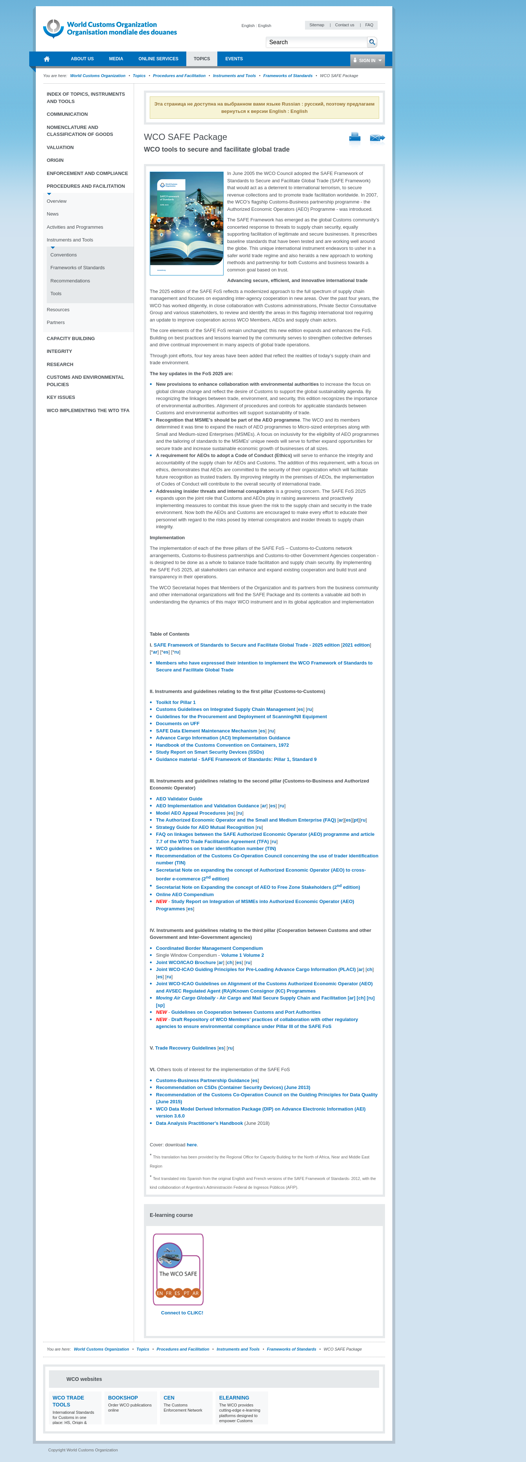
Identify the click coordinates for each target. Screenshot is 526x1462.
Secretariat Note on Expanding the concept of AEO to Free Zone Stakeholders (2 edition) (258, 887)
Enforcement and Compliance (87, 173)
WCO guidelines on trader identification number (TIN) (216, 848)
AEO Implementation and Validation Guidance (207, 805)
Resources (58, 309)
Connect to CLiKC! (182, 1313)
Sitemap (317, 25)
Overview (56, 201)
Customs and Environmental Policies (85, 380)
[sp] (160, 1005)
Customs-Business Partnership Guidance (202, 1080)
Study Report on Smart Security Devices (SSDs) (210, 752)
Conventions (63, 255)
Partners (56, 322)
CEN (169, 1398)
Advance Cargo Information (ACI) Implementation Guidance (223, 737)
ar (155, 652)
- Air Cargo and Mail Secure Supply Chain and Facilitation (251, 998)
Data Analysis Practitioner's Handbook (199, 1123)
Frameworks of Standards (288, 75)
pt (356, 820)
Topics (139, 75)
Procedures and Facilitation (179, 75)
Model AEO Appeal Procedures (190, 813)
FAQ (369, 25)
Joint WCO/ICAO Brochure (186, 962)
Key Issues (61, 397)
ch (229, 962)
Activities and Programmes (75, 227)
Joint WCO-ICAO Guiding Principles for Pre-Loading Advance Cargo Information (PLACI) (256, 969)
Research (60, 364)
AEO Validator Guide (179, 799)
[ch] (360, 998)
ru (176, 652)
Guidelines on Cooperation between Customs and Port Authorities (246, 1012)
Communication (67, 114)
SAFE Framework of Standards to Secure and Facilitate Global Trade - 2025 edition (247, 645)
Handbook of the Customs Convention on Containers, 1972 (222, 745)
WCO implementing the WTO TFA (88, 410)
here (192, 1144)
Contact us (345, 25)
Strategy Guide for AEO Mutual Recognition (205, 827)
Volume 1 (231, 955)
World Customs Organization (98, 75)
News (53, 214)
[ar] (351, 998)
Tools (55, 293)
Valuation (60, 147)
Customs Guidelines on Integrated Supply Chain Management (225, 709)
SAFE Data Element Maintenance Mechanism (206, 731)
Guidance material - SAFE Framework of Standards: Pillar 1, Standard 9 (236, 759)
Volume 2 (253, 955)
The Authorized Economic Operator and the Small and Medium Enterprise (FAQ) (246, 820)
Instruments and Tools (234, 75)
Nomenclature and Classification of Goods (80, 131)
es (165, 652)
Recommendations (70, 280)
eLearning (234, 1398)
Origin (55, 160)
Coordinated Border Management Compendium (209, 948)
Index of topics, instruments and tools (86, 97)
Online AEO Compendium (185, 894)
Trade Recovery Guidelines (185, 1048)
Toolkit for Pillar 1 (176, 702)
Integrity (59, 351)
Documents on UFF (177, 723)
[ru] (371, 998)
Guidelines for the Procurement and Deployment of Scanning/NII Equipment (241, 716)
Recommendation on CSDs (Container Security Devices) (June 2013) (233, 1087)
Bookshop (123, 1398)
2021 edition (356, 645)
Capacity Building (71, 338)
